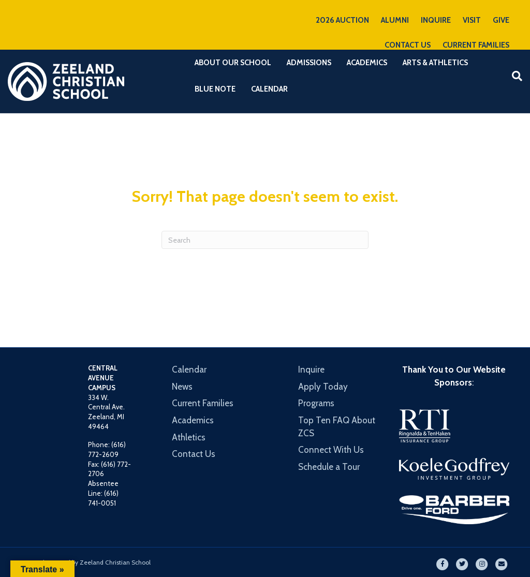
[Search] (513, 76)
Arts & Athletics (435, 62)
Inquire (311, 369)
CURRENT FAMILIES (476, 45)
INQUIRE (436, 20)
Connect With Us (331, 450)
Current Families (202, 403)
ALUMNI (395, 20)
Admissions (309, 62)
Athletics (188, 437)
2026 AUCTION (342, 20)
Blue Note (215, 89)
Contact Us (193, 454)
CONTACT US (408, 45)
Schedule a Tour (329, 467)
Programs (316, 403)
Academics (367, 62)
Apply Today (323, 386)
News (182, 386)
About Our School (233, 62)
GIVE (501, 20)
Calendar (269, 89)
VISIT (472, 20)
